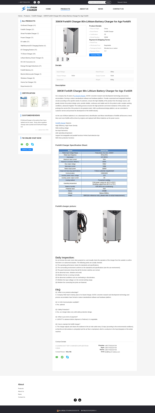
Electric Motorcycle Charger (30, 74)
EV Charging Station (27, 50)
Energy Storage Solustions (30, 66)
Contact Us (118, 9)
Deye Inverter (25, 86)
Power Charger (26, 37)
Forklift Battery (26, 70)
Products (65, 9)
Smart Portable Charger (29, 33)
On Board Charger (27, 25)
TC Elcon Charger (26, 54)
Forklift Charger (37, 16)
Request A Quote (122, 2)
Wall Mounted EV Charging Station (32, 46)
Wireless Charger (26, 78)
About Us (84, 9)
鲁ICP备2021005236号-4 (88, 410)
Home (48, 9)
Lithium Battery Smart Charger (31, 58)
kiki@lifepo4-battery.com (112, 352)
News (100, 9)
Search (108, 2)
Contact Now (96, 55)
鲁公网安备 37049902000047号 (69, 410)
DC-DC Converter (27, 62)
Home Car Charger (27, 82)
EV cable (23, 42)
